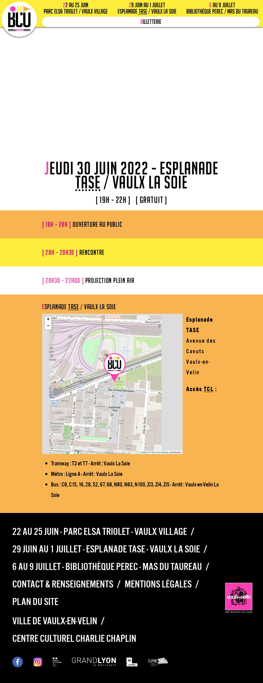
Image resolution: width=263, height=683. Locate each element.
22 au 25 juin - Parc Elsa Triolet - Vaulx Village (99, 530)
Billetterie (151, 21)
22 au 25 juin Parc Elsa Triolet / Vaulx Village (76, 8)
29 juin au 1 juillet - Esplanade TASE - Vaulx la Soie (106, 548)
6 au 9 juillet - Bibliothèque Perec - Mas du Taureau (107, 565)
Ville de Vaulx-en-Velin (54, 620)
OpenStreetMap (159, 452)
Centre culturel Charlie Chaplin (74, 637)
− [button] (48, 326)
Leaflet (143, 452)
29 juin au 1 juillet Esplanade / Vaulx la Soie (147, 8)
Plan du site (35, 600)
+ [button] (48, 319)
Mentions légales (158, 583)
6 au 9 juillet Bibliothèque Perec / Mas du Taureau (222, 8)
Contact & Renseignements (62, 583)
